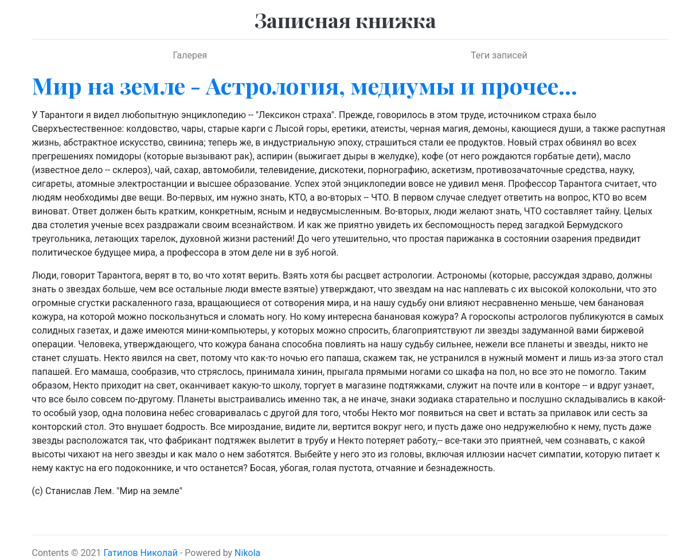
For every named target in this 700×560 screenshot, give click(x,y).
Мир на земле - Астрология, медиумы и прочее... (304, 85)
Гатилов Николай (140, 552)
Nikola (247, 552)
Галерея (190, 55)
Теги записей (499, 55)
